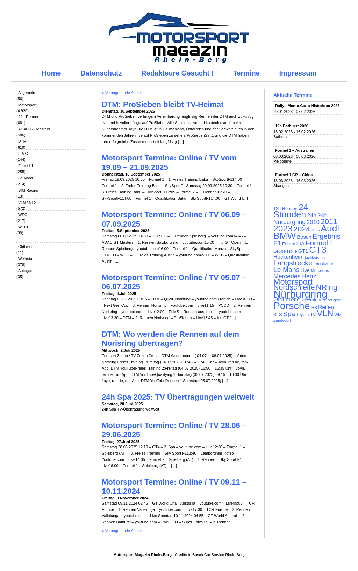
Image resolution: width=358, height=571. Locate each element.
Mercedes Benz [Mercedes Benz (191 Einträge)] (294, 276)
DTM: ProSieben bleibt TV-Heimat (162, 104)
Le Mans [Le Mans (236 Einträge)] (286, 269)
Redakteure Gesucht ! (177, 73)
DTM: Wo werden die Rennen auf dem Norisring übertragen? (170, 339)
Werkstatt (26, 259)
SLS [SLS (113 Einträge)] (277, 314)
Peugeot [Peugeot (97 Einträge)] (334, 300)
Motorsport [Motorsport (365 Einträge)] (293, 281)
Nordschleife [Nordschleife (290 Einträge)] (294, 287)
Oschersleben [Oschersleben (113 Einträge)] (311, 299)
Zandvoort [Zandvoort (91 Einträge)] (282, 320)
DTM (22, 141)
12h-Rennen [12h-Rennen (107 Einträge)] (285, 208)
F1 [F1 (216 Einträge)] (277, 243)
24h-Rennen (29, 117)
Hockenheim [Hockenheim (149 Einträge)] (288, 257)
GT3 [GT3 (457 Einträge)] (317, 250)
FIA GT (24, 153)
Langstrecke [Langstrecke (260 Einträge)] (293, 263)
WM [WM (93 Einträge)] (337, 315)
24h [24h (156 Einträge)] (311, 216)
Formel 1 (25, 166)
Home (51, 73)
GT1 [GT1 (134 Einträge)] (303, 251)
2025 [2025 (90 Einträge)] (315, 230)
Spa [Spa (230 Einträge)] (289, 313)
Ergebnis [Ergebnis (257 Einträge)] (327, 236)
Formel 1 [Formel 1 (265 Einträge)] (320, 243)
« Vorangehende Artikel (122, 93)
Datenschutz (101, 73)
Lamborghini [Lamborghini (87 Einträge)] (315, 257)
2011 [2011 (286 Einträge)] (329, 221)
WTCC (24, 227)
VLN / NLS (27, 202)
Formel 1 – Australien (294, 150)
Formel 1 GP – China (294, 175)
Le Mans (25, 178)
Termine (246, 73)
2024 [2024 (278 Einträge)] (302, 229)
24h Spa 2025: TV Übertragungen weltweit (178, 397)
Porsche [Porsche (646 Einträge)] (291, 305)
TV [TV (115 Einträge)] (313, 314)
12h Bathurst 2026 (291, 126)
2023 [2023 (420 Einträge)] (283, 228)
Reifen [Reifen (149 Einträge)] (326, 307)
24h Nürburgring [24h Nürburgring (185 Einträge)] (300, 219)
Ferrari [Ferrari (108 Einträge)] (288, 244)
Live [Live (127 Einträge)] (305, 270)
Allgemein (26, 93)
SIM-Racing (28, 190)
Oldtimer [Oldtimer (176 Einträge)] (284, 299)
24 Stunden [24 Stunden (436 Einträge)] (290, 210)
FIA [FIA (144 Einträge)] (300, 244)
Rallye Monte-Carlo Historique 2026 (307, 106)
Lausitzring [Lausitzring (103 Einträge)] (324, 264)
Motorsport (27, 105)
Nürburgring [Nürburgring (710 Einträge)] (300, 294)
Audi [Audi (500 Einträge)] (330, 228)
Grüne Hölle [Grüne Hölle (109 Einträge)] (285, 251)
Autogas (25, 271)
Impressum (298, 73)
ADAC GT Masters (34, 129)
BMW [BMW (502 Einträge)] (284, 235)
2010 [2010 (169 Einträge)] (313, 222)
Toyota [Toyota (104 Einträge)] (302, 314)
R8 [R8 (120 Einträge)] (314, 307)
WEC (22, 215)
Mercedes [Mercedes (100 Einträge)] (320, 270)
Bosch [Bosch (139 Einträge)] (304, 237)
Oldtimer (25, 246)
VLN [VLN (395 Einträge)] (325, 313)
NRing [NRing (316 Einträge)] (327, 287)
